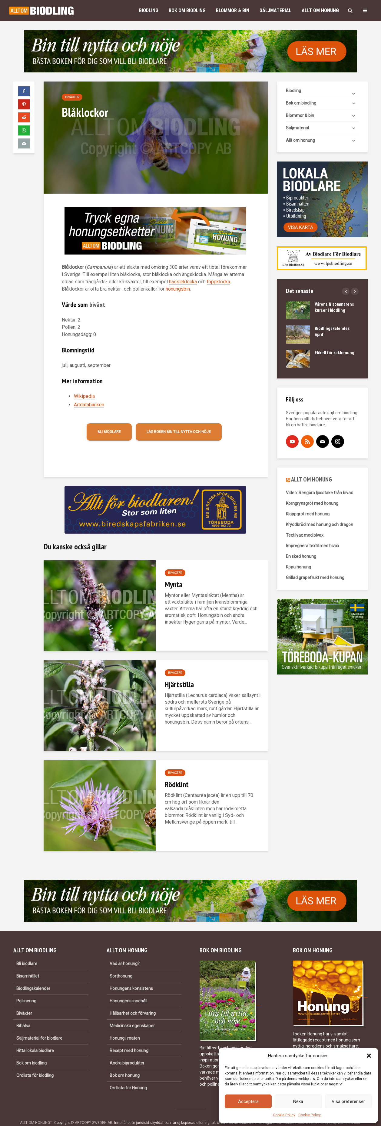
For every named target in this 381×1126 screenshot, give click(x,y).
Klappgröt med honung (308, 513)
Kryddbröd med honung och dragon (319, 524)
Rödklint (177, 784)
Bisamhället (27, 965)
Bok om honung (125, 1065)
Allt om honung (320, 10)
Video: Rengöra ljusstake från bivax (319, 492)
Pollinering (26, 990)
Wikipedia (84, 396)
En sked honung (301, 556)
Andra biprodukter (127, 1052)
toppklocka (218, 282)
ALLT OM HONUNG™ (36, 1112)
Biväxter (72, 97)
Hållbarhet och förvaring (133, 1003)
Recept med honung (129, 1040)
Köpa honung (298, 567)
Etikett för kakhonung (334, 352)
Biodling (148, 10)
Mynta (173, 584)
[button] (369, 1056)
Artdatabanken (89, 405)
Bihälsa (23, 1015)
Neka (298, 1101)
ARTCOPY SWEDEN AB (93, 1112)
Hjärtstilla (179, 684)
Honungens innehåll (128, 990)
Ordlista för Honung (128, 1077)
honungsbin (178, 289)
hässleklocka (183, 282)
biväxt (97, 304)
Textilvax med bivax (304, 535)
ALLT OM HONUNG (311, 479)
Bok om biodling (187, 10)
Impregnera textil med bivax (312, 545)
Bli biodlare (109, 432)
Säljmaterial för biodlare (39, 1027)
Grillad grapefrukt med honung (315, 577)
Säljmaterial (275, 10)
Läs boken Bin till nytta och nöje (179, 432)
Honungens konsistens (131, 978)
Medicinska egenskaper (132, 1015)
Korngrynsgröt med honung (312, 503)
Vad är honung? (125, 953)
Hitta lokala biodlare (35, 1040)
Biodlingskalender (33, 978)
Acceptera (248, 1101)
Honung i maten (125, 1027)
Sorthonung (121, 965)
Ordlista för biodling (35, 1065)
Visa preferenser (348, 1101)
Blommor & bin (232, 10)
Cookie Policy (284, 1115)
